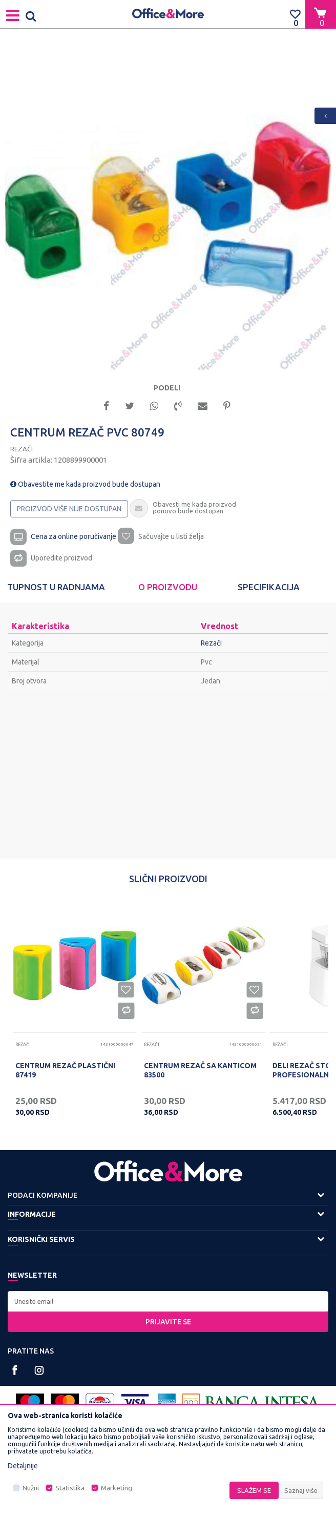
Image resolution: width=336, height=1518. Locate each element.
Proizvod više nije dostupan (69, 509)
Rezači (21, 448)
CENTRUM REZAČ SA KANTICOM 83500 (200, 1070)
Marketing (116, 1488)
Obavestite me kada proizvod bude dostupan (85, 484)
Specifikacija (269, 587)
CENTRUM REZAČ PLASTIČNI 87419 (65, 1070)
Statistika (70, 1488)
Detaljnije (23, 1466)
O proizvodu (167, 587)
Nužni (31, 1488)
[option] (168, 209)
